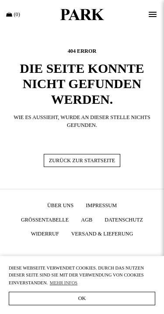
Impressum (101, 205)
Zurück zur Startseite (82, 160)
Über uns (60, 205)
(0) (13, 14)
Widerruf (45, 234)
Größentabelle (45, 220)
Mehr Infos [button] (63, 282)
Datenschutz (124, 220)
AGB (86, 220)
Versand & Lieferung (102, 234)
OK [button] (82, 298)
